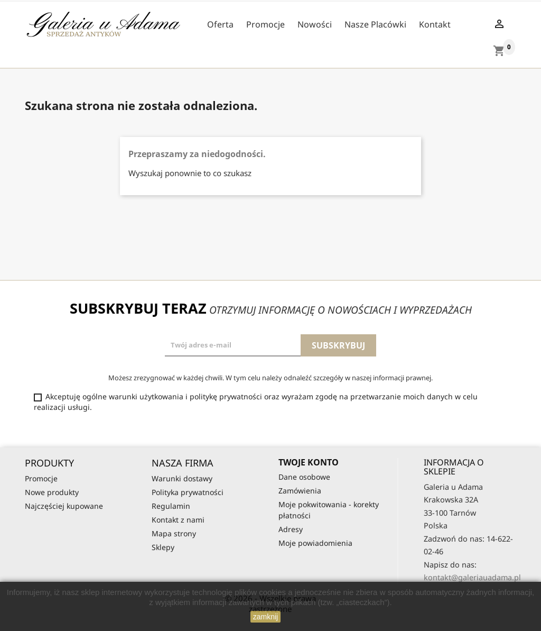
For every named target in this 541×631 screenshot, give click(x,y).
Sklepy (163, 547)
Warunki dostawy (182, 478)
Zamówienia (299, 491)
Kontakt (435, 24)
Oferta (220, 24)
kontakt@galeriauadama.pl (472, 577)
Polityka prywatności (187, 492)
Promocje (265, 24)
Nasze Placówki (375, 24)
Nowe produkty (52, 492)
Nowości (314, 24)
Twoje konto (308, 462)
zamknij (265, 616)
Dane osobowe (304, 477)
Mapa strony (174, 533)
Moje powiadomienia (315, 543)
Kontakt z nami (178, 520)
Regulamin (171, 506)
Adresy (290, 529)
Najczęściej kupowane (64, 506)
